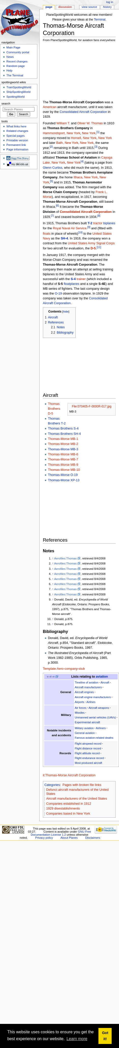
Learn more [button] (76, 1039)
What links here (16, 126)
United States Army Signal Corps (91, 243)
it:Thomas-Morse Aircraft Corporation (69, 775)
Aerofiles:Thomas (65, 558)
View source (89, 6)
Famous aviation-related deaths (94, 737)
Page (48, 6)
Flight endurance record (89, 758)
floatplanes (71, 284)
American (50, 107)
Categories (52, 785)
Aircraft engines (84, 692)
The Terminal (14, 75)
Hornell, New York (83, 138)
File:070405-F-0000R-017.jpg (91, 406)
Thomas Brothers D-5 (54, 408)
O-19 (58, 293)
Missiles (80, 712)
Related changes (17, 130)
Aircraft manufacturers (88, 687)
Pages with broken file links (81, 785)
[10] (80, 232)
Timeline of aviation (86, 682)
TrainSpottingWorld (18, 87)
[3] (95, 146)
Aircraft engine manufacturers (93, 697)
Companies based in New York (68, 813)
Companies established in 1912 (68, 803)
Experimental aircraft (87, 722)
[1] (97, 131)
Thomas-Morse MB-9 (63, 465)
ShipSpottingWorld (18, 91)
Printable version (17, 140)
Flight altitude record (87, 753)
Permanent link (16, 144)
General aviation (85, 732)
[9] (88, 227)
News (10, 56)
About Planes (69, 837)
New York (89, 133)
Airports (79, 701)
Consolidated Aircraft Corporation (83, 112)
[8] (98, 215)
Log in (109, 2)
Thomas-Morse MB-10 (64, 470)
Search (6, 103)
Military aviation (84, 728)
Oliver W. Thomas (90, 123)
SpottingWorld (15, 96)
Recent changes (16, 61)
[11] (99, 247)
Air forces (81, 707)
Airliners (101, 728)
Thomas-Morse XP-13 (63, 480)
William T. (63, 123)
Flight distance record (88, 748)
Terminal (100, 19)
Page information (17, 149)
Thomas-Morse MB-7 (63, 459)
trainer (81, 279)
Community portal (17, 52)
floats (46, 233)
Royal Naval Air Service (70, 228)
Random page (15, 65)
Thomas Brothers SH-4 (64, 434)
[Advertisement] (69, 71)
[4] (81, 161)
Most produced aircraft (88, 762)
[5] (51, 181)
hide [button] (66, 311)
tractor (97, 223)
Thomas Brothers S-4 (63, 428)
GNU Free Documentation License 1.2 (61, 833)
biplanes (109, 223)
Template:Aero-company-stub (64, 669)
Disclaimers (92, 837)
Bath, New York (67, 143)
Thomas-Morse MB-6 (63, 454)
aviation (102, 676)
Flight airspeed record (88, 743)
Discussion (65, 6)
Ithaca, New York (86, 177)
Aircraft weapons (99, 707)
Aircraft (104, 682)
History (107, 6)
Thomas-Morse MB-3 (63, 449)
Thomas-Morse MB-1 (63, 439)
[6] (57, 205)
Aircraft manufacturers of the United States (76, 798)
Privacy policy (44, 837)
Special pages (15, 135)
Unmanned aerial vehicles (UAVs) (95, 717)
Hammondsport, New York (61, 133)
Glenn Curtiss (52, 167)
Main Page (13, 47)
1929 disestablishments (63, 808)
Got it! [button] (105, 1036)
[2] (51, 146)
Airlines (91, 701)
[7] (52, 215)
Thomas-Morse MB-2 (63, 444)
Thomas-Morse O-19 (63, 475)
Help (9, 70)
